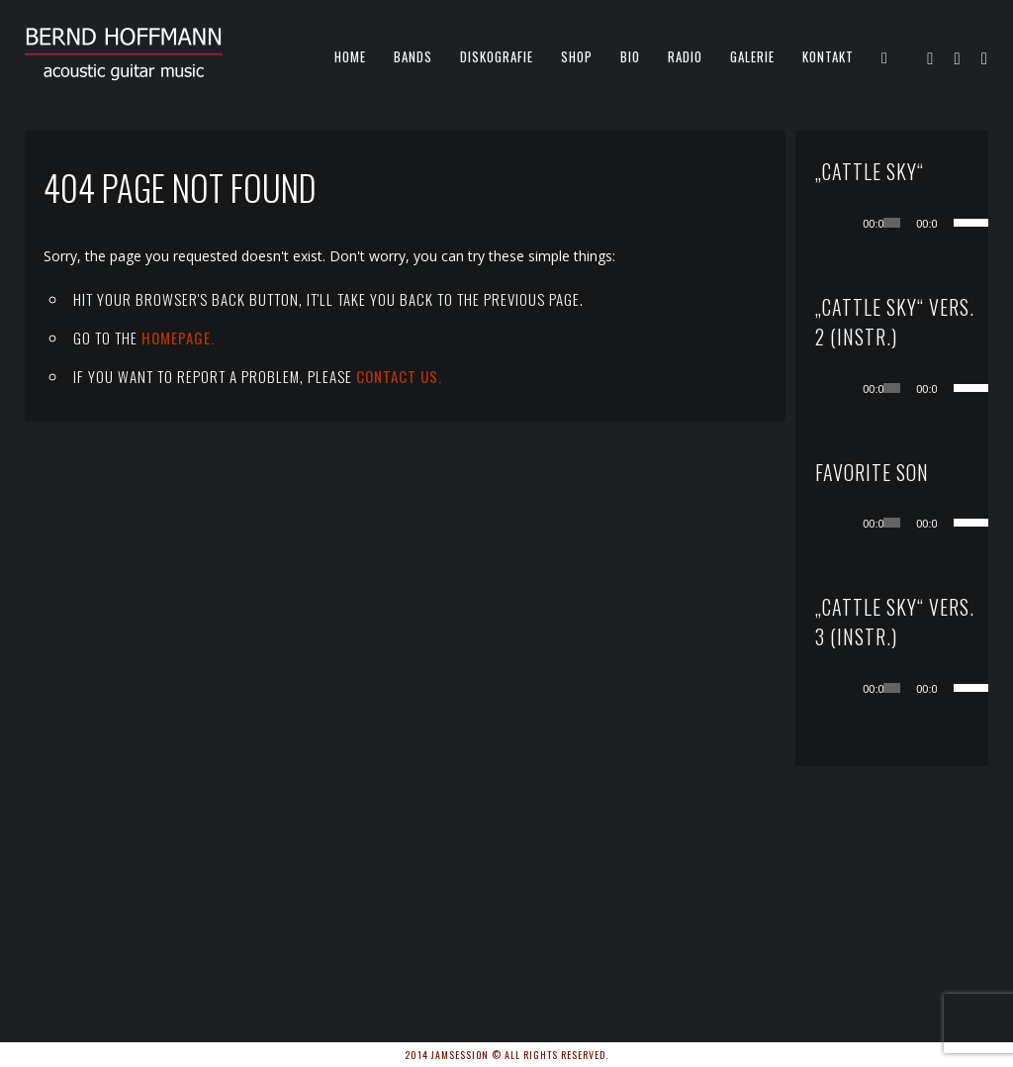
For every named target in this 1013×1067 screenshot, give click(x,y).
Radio (685, 56)
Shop (577, 56)
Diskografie (496, 56)
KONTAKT (828, 56)
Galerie (752, 56)
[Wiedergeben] (856, 223)
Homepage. (178, 337)
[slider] (891, 223)
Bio (630, 56)
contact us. (399, 376)
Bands (413, 56)
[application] (911, 222)
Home (350, 56)
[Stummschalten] (953, 223)
